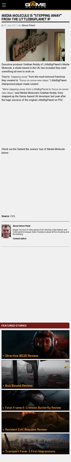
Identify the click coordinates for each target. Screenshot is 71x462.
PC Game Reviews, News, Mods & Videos (35, 4)
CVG (12, 216)
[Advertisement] (35, 283)
